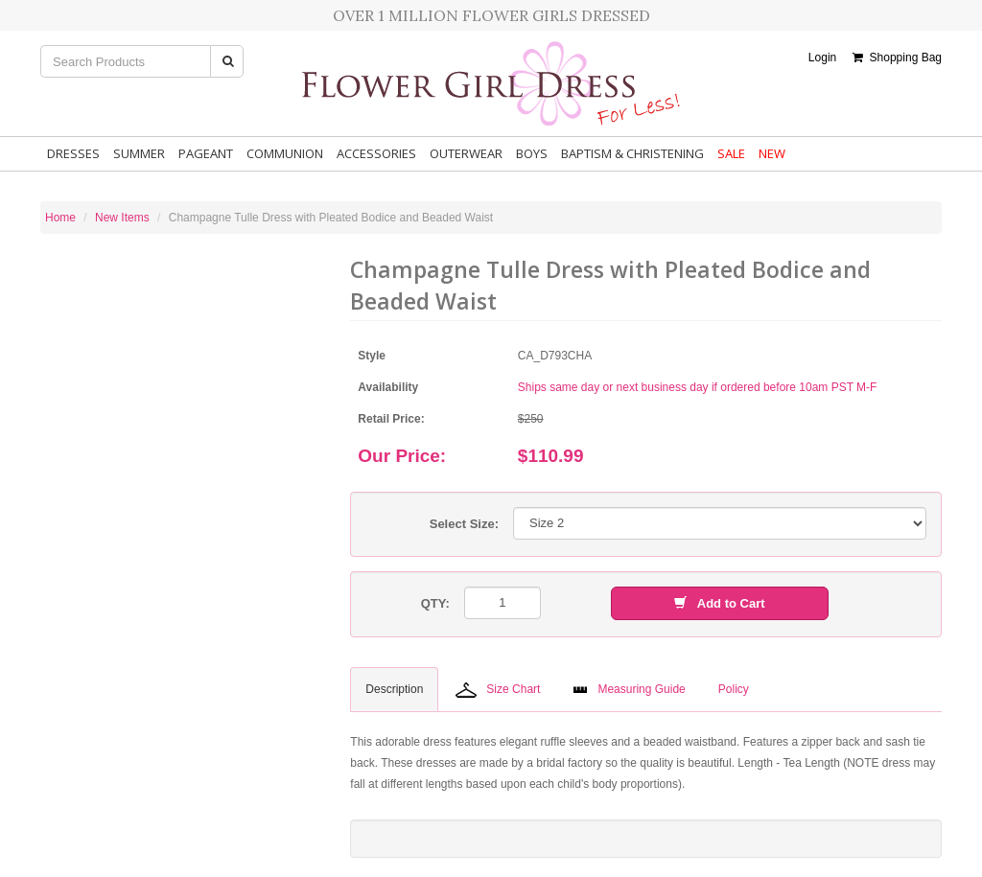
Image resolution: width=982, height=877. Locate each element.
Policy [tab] (733, 689)
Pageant (205, 153)
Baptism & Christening (632, 153)
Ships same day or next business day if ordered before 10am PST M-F (697, 387)
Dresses (73, 153)
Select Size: (464, 524)
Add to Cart (719, 603)
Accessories (376, 153)
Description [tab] (394, 689)
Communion (284, 153)
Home (60, 217)
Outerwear (466, 153)
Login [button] (822, 57)
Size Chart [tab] (498, 690)
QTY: (435, 603)
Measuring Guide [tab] (629, 689)
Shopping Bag (897, 57)
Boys (532, 153)
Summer (139, 153)
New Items (122, 217)
